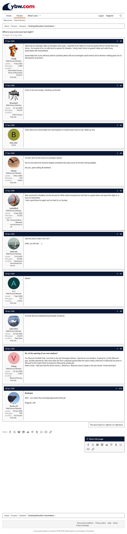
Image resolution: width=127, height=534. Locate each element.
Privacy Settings (82, 525)
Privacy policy (100, 523)
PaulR (7, 35)
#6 (121, 234)
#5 (121, 191)
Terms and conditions (85, 523)
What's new (33, 15)
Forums (19, 15)
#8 (121, 311)
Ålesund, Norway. (16, 378)
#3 (121, 125)
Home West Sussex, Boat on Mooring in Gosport (15, 72)
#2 (121, 85)
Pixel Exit (90, 531)
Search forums (19, 20)
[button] (40, 15)
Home (9, 15)
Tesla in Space (17, 115)
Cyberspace (18, 261)
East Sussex (18, 415)
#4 (121, 153)
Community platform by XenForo (56, 531)
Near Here (18, 338)
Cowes (19, 301)
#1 (121, 41)
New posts (8, 20)
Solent (20, 180)
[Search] (120, 15)
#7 (121, 274)
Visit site (13, 77)
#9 (121, 349)
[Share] (117, 41)
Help (109, 523)
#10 (120, 389)
